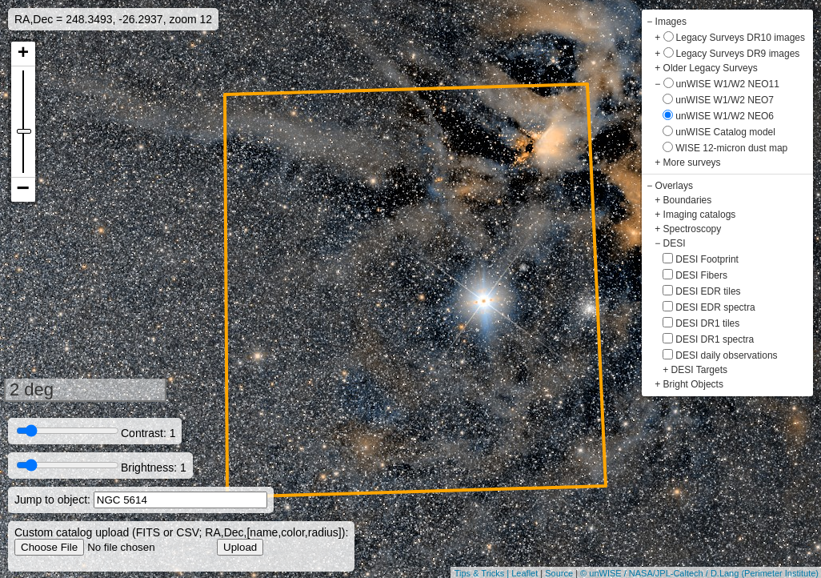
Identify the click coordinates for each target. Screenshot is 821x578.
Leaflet (524, 573)
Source (559, 573)
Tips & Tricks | (483, 573)
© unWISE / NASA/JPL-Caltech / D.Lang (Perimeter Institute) (699, 573)
